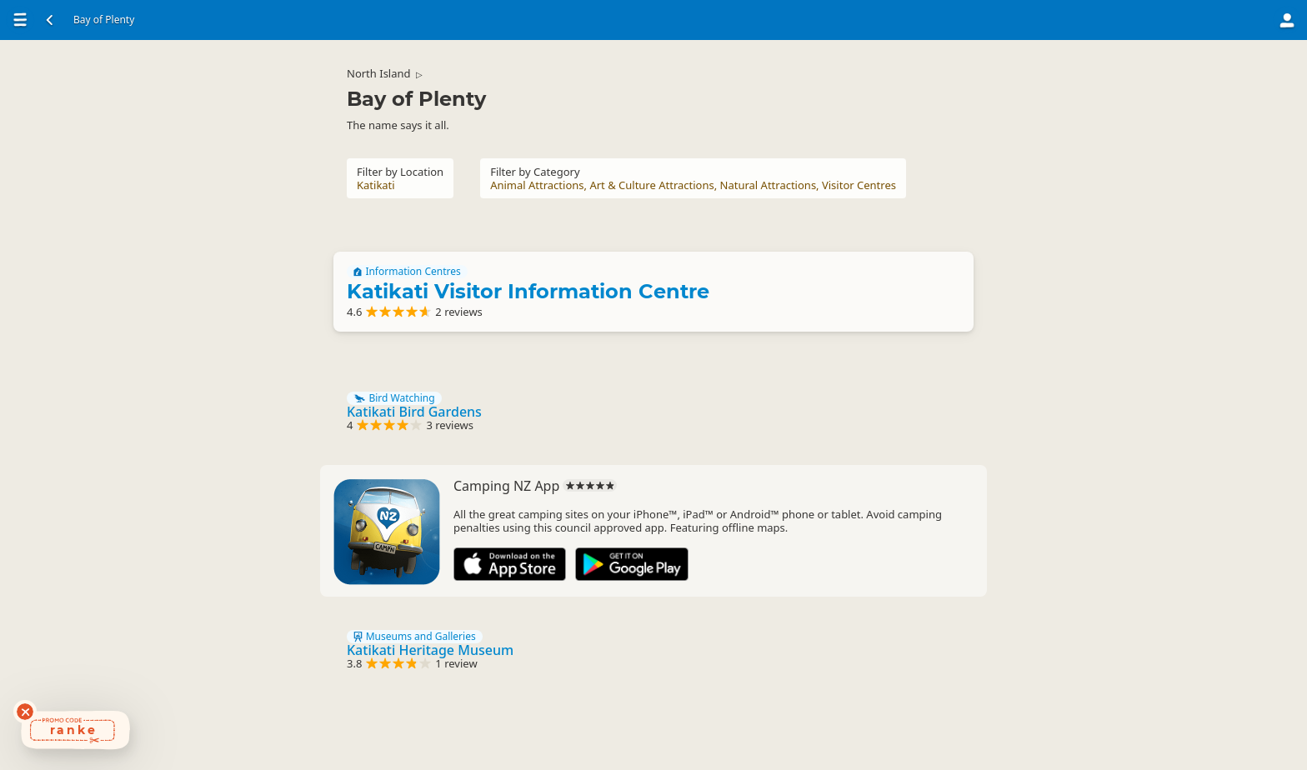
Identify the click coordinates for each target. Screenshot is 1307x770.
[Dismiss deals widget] (25, 711)
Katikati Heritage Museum (430, 650)
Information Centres (407, 271)
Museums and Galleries (414, 636)
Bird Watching (394, 398)
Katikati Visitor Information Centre (528, 291)
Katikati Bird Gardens (414, 411)
